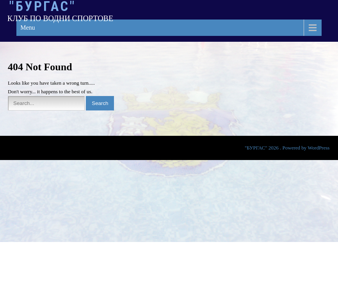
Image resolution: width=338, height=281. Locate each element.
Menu (27, 27)
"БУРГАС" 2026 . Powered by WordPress (287, 148)
